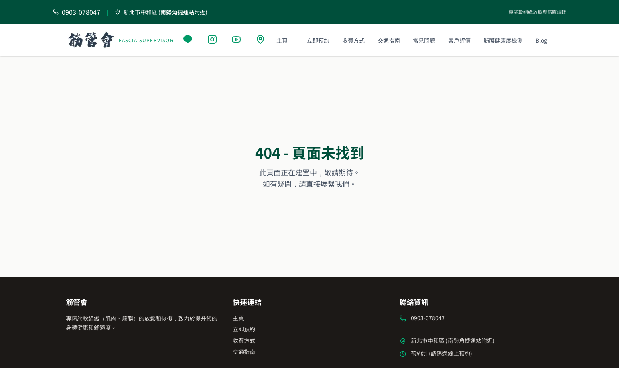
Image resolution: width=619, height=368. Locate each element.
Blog (541, 40)
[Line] (189, 40)
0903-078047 (428, 318)
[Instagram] (213, 40)
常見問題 (424, 40)
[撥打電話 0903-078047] (76, 12)
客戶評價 (459, 40)
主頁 (282, 40)
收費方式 (353, 40)
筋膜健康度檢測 (503, 40)
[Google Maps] (261, 40)
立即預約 (318, 40)
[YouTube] (237, 40)
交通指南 (388, 40)
